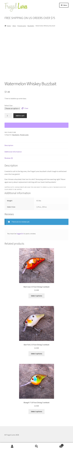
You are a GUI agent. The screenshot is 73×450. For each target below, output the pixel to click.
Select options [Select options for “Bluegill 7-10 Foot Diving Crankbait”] (36, 411)
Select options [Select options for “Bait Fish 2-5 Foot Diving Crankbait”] (36, 354)
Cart (56, 445)
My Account (12, 446)
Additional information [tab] (13, 152)
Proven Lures (21, 26)
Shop (14, 26)
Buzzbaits (31, 26)
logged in (19, 233)
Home (9, 26)
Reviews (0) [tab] (9, 158)
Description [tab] (9, 145)
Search (36, 446)
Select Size (9, 105)
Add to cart (20, 116)
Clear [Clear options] (26, 108)
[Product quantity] (8, 115)
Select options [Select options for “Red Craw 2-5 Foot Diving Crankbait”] (36, 296)
